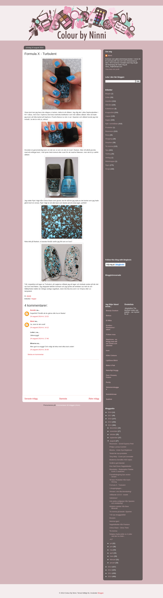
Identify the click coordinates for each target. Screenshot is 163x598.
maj (111, 550)
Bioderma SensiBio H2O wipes (120, 460)
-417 (111, 539)
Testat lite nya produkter (118, 453)
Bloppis (108, 94)
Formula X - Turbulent (117, 485)
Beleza (108, 315)
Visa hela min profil (112, 69)
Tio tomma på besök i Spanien (120, 512)
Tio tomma (109, 146)
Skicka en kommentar (36, 354)
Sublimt (109, 399)
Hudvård (108, 101)
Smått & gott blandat (116, 463)
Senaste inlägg (31, 399)
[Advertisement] (62, 377)
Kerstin (33, 310)
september (114, 438)
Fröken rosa (110, 334)
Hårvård (108, 105)
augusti (113, 441)
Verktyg (108, 158)
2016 (110, 419)
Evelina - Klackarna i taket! (110, 327)
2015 (110, 422)
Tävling (108, 154)
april (111, 553)
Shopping (108, 139)
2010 (110, 576)
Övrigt (107, 169)
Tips (106, 150)
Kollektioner (109, 109)
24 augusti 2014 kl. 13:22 (39, 316)
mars (112, 556)
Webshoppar (110, 161)
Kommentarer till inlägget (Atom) (68, 405)
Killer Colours (111, 355)
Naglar (33, 299)
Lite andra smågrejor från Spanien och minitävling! (121, 502)
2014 (110, 425)
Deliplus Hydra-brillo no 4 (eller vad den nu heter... (120, 535)
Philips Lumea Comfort (117, 447)
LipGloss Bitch (112, 360)
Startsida (63, 399)
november (114, 431)
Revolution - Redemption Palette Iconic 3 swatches (121, 470)
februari (113, 559)
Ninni (32, 321)
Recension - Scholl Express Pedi (121, 444)
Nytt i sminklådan (111, 124)
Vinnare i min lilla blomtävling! (120, 491)
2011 (110, 573)
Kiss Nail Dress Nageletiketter (120, 466)
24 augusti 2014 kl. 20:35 (39, 350)
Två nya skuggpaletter (117, 515)
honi (107, 350)
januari (112, 563)
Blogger (100, 593)
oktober (113, 434)
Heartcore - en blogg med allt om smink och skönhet (111, 342)
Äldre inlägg (94, 399)
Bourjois (112, 518)
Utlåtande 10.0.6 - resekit (118, 495)
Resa (107, 135)
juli (111, 543)
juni (111, 547)
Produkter (108, 127)
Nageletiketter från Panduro (119, 524)
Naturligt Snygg (112, 370)
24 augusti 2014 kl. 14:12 (39, 327)
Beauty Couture (112, 311)
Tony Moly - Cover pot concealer (121, 456)
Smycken (108, 142)
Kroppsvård (109, 112)
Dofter (107, 97)
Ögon (107, 165)
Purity (108, 382)
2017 (110, 415)
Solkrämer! (113, 498)
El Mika (109, 320)
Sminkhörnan (111, 394)
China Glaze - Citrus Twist (118, 528)
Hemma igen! (114, 521)
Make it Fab (110, 365)
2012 (110, 570)
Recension (109, 131)
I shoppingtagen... (116, 488)
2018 (110, 412)
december (114, 428)
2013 (110, 567)
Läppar (107, 116)
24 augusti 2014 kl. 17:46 (39, 338)
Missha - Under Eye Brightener (120, 450)
